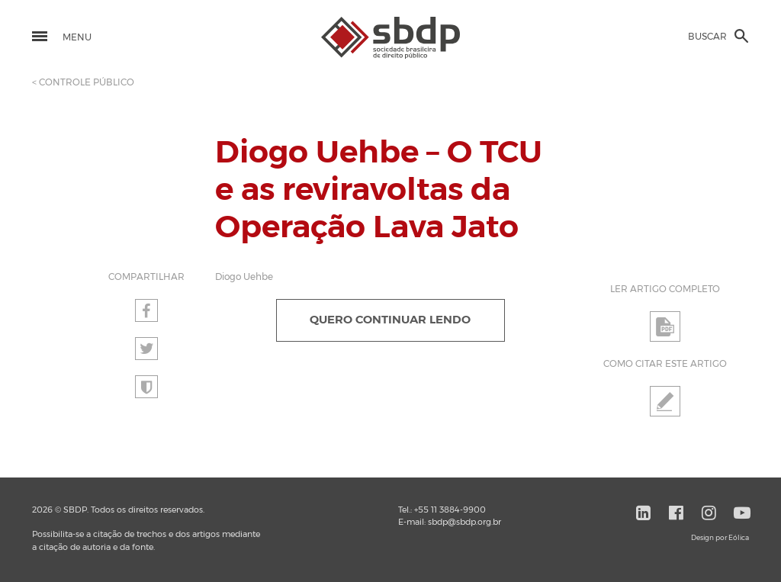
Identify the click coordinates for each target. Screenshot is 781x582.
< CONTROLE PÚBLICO (83, 82)
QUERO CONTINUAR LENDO (390, 320)
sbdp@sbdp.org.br (464, 522)
